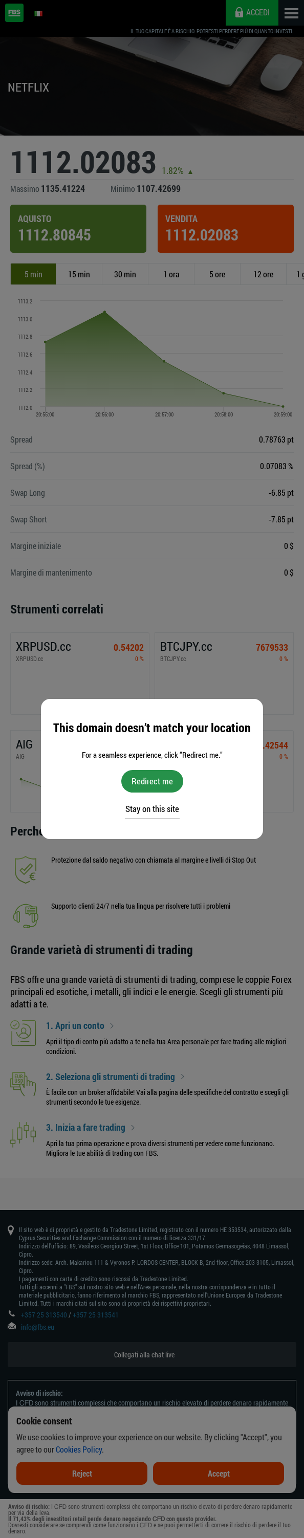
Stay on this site (152, 809)
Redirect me (152, 781)
